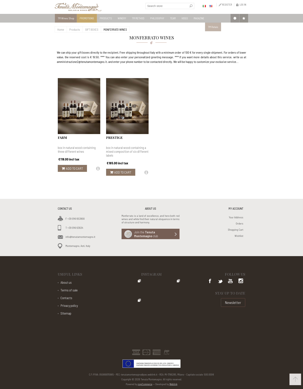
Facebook (210, 281)
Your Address (236, 217)
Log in (243, 4)
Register (227, 4)
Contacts (66, 298)
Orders (239, 223)
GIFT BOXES (91, 29)
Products (74, 29)
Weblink (173, 384)
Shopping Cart (235, 229)
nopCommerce (145, 384)
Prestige (114, 137)
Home (60, 29)
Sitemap (65, 313)
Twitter (220, 281)
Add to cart (74, 168)
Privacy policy (69, 305)
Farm (62, 137)
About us (66, 282)
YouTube (230, 281)
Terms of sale (69, 290)
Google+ (240, 281)
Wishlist (239, 235)
